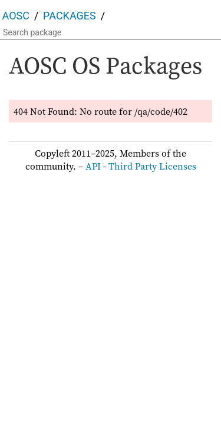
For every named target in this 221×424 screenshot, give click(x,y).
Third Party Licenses (152, 166)
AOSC (15, 15)
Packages (69, 15)
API (93, 166)
